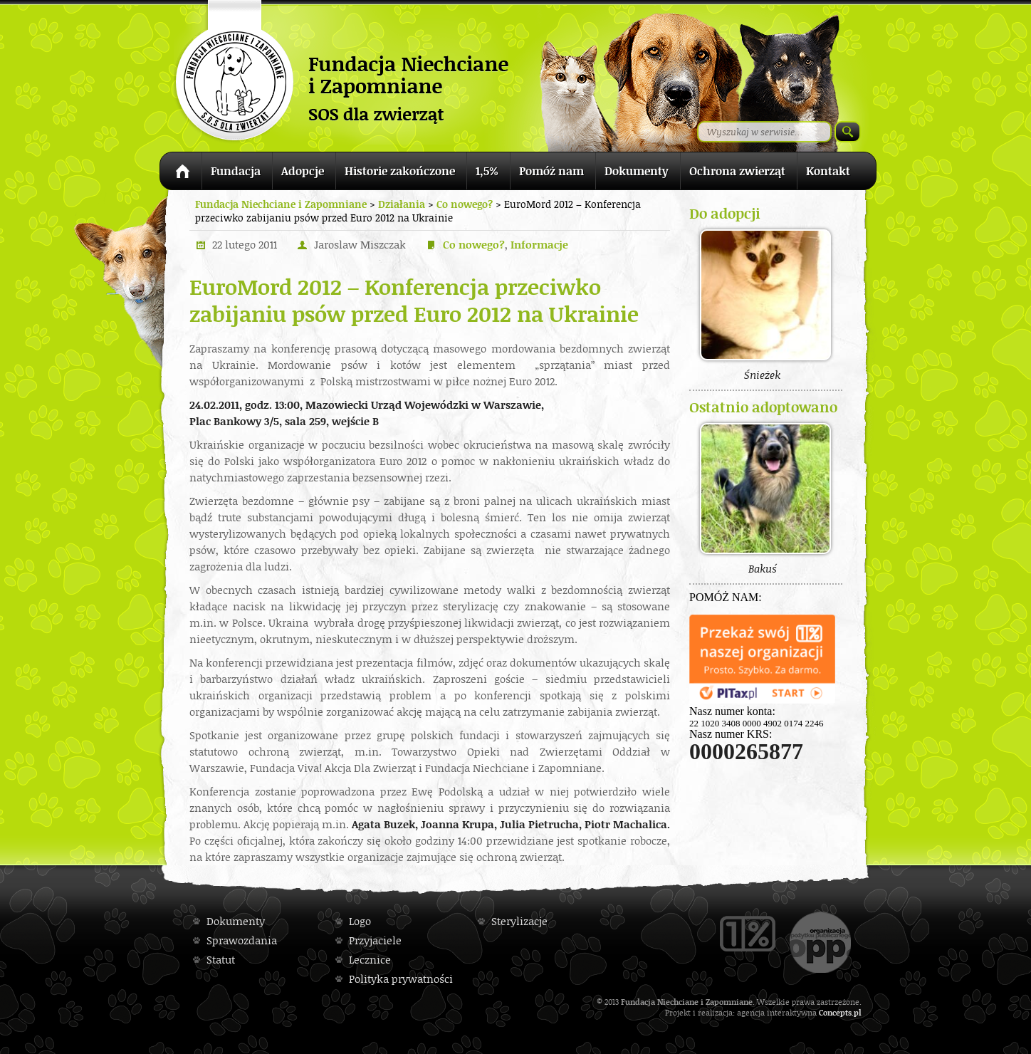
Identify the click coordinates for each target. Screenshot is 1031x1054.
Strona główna (180, 173)
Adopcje (302, 171)
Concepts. (836, 1012)
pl (858, 1012)
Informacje (539, 244)
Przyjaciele (375, 940)
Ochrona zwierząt (737, 171)
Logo (360, 921)
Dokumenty (637, 171)
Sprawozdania (241, 940)
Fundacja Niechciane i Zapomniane (281, 204)
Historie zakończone (400, 171)
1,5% (487, 171)
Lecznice (370, 959)
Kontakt (828, 171)
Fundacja (236, 171)
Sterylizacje (519, 921)
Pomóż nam (551, 171)
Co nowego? (474, 244)
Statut (220, 959)
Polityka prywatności (401, 978)
